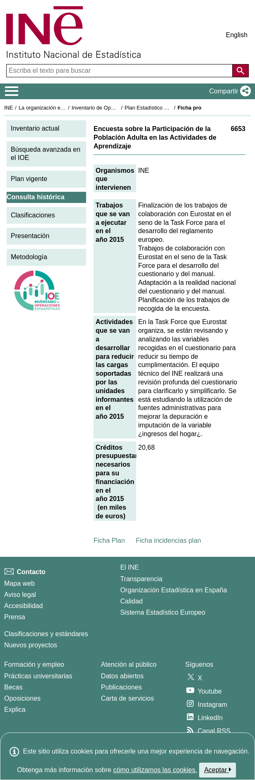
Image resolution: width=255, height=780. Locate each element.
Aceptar (217, 769)
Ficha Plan (109, 540)
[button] (228, 91)
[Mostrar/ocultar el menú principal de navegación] (11, 91)
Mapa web (19, 583)
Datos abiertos (122, 676)
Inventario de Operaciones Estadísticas (118, 108)
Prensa (14, 616)
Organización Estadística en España (173, 590)
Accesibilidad (23, 605)
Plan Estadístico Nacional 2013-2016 (168, 108)
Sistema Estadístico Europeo (162, 612)
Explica (15, 709)
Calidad (131, 601)
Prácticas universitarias (38, 676)
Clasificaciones (33, 215)
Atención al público (128, 664)
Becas (13, 687)
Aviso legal (20, 594)
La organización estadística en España (64, 108)
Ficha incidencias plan (168, 540)
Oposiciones (22, 698)
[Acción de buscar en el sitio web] (240, 70)
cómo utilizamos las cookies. (155, 769)
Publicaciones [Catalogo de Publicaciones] (121, 687)
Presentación (30, 235)
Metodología (29, 256)
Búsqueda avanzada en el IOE (45, 154)
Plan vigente (29, 178)
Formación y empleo (34, 664)
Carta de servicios (127, 698)
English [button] (237, 34)
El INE (129, 567)
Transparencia (141, 578)
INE (8, 108)
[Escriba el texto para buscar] (120, 70)
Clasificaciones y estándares (46, 633)
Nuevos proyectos (30, 645)
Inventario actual (35, 128)
